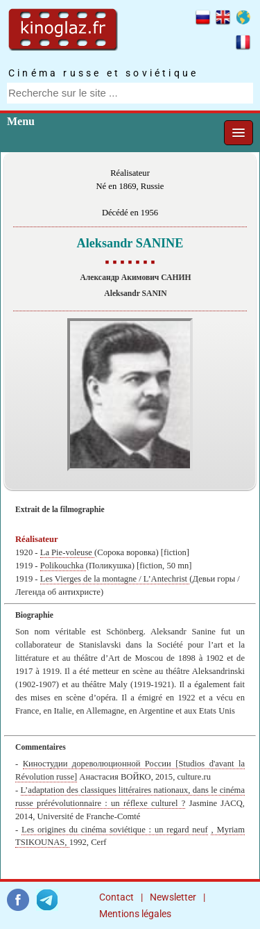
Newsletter (173, 897)
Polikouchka (63, 565)
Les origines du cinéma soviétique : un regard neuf (114, 830)
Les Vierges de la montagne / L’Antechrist (115, 579)
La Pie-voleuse (67, 552)
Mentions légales (135, 913)
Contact (116, 897)
